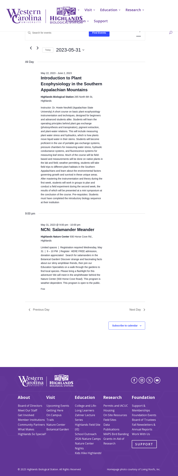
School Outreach (85, 434)
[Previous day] (31, 48)
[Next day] (37, 48)
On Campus (54, 415)
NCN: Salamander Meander (67, 229)
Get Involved (26, 415)
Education (108, 10)
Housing (109, 410)
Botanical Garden (57, 429)
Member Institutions (31, 420)
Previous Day (39, 309)
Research (133, 10)
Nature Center (55, 425)
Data (106, 425)
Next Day (137, 309)
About (71, 10)
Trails (50, 420)
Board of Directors (30, 406)
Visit (88, 10)
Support (101, 21)
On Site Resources (115, 415)
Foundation (76, 21)
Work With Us (141, 434)
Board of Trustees (144, 420)
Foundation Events (144, 415)
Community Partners (31, 425)
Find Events (99, 32)
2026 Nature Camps (88, 439)
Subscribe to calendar (124, 325)
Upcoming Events (57, 406)
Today (48, 50)
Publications (111, 429)
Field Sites (109, 420)
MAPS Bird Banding (116, 434)
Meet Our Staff (27, 410)
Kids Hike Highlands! (88, 453)
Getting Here (54, 410)
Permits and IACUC (115, 406)
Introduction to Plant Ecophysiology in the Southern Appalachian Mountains (71, 84)
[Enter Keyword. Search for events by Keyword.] (57, 32)
